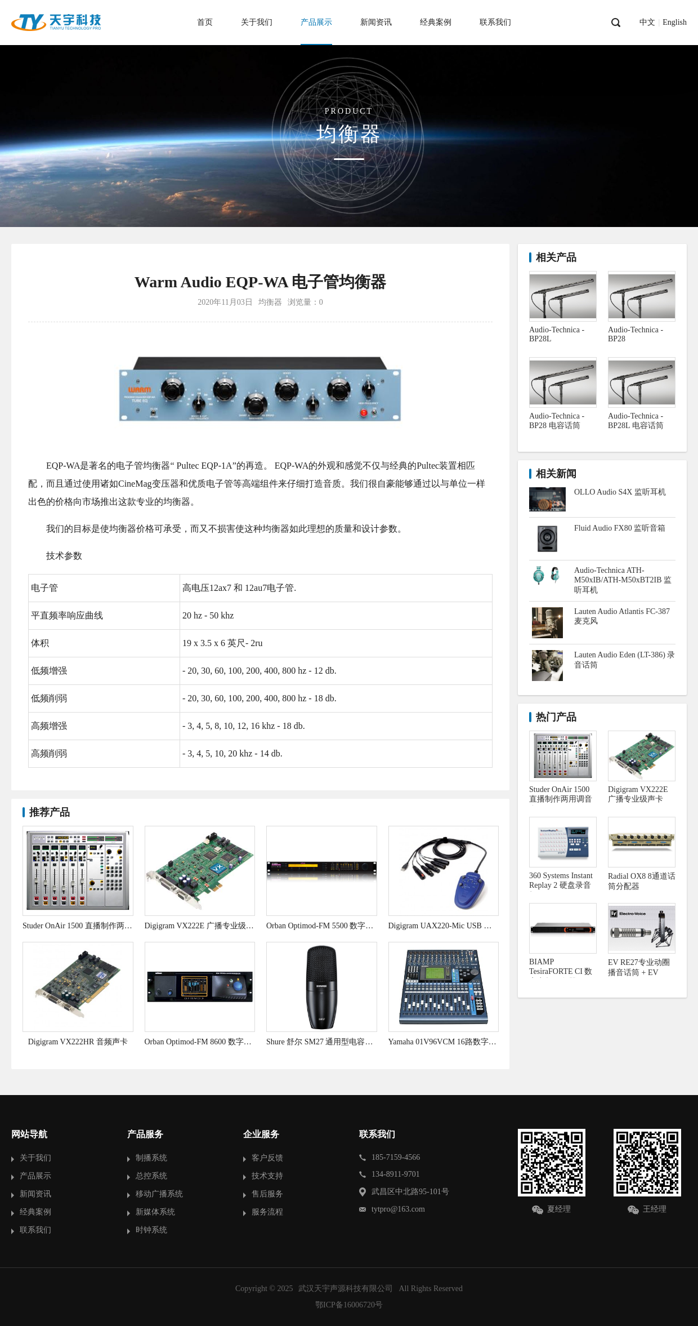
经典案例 (435, 22)
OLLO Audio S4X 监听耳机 (620, 492)
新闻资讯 (376, 22)
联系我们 (495, 22)
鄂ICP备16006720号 (349, 1305)
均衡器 (270, 302)
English (675, 22)
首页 (205, 22)
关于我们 (256, 22)
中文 (647, 22)
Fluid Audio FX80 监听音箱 (619, 528)
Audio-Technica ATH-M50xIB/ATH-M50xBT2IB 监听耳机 (623, 580)
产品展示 (316, 22)
